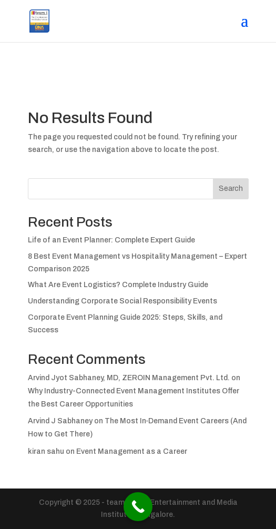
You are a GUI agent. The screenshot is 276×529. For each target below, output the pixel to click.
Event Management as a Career (131, 451)
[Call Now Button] (138, 506)
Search (231, 188)
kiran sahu (46, 451)
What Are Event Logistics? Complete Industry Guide (118, 285)
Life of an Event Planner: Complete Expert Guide (111, 240)
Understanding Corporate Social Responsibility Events (122, 301)
